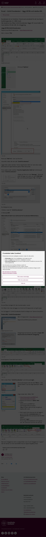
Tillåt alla (23, 283)
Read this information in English (10, 273)
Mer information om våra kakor (9, 271)
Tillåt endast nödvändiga (23, 276)
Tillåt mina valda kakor (23, 280)
